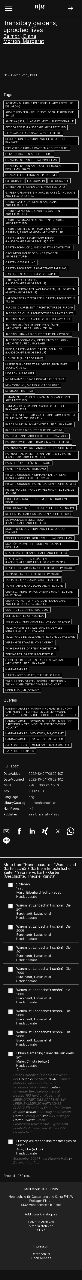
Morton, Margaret (23, 41)
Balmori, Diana (19, 36)
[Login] (72, 12)
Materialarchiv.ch (41, 1226)
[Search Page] (40, 7)
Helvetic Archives (41, 1222)
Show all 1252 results (18, 1176)
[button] (8, 9)
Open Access (41, 1258)
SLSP (41, 1230)
